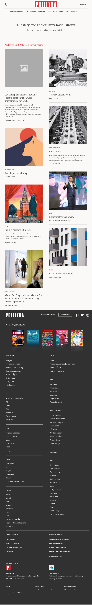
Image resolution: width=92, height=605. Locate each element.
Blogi (49, 12)
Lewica (8, 406)
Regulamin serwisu (55, 535)
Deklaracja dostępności (57, 548)
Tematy (52, 504)
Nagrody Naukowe (57, 371)
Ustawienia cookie (55, 556)
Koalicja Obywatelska (14, 399)
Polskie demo (55, 440)
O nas (52, 508)
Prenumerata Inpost (48, 315)
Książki (9, 495)
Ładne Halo (51, 590)
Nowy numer (14, 12)
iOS (7, 573)
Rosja (8, 447)
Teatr (8, 513)
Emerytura (10, 475)
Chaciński (53, 395)
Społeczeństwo (55, 480)
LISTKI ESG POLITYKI (15, 482)
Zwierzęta (53, 494)
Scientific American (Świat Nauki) (63, 364)
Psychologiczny (56, 433)
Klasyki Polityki (56, 490)
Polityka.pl (61, 31)
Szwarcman (54, 388)
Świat (27, 12)
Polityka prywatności (56, 544)
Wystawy (9, 509)
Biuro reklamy (11, 539)
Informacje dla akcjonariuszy (59, 552)
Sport (52, 487)
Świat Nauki (10, 378)
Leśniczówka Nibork (70, 587)
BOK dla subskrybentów (14, 548)
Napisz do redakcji (12, 544)
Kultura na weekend (57, 419)
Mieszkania (10, 464)
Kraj (21, 12)
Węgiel (8, 471)
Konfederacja (11, 416)
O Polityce (9, 552)
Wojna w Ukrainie (13, 433)
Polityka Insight (40, 587)
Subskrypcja (65, 315)
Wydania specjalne (13, 364)
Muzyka (9, 499)
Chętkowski (54, 399)
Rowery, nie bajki (56, 437)
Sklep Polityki (55, 511)
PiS (7, 402)
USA (8, 440)
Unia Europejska (12, 437)
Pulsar (52, 361)
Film (7, 502)
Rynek (32, 12)
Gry (7, 516)
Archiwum (54, 497)
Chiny (8, 451)
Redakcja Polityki (12, 535)
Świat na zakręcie (56, 423)
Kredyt (8, 478)
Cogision (45, 590)
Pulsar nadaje (55, 444)
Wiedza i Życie (11, 375)
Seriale (8, 506)
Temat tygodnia (55, 416)
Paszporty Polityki (13, 520)
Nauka (44, 12)
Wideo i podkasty (58, 12)
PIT (7, 468)
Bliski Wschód (11, 444)
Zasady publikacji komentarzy (59, 539)
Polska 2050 (10, 413)
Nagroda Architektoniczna (16, 523)
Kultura (38, 12)
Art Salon (9, 527)
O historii (53, 430)
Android (12, 573)
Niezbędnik (10, 385)
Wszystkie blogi (56, 402)
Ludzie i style (55, 469)
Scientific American (13, 371)
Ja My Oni (10, 382)
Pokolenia (69, 12)
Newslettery (54, 466)
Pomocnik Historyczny (14, 368)
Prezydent (9, 420)
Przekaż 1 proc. (55, 483)
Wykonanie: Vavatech (69, 590)
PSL (7, 409)
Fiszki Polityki (54, 573)
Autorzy (53, 501)
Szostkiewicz (55, 392)
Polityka (9, 361)
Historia (53, 476)
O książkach (54, 426)
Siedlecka (53, 385)
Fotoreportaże (55, 473)
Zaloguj (82, 4)
